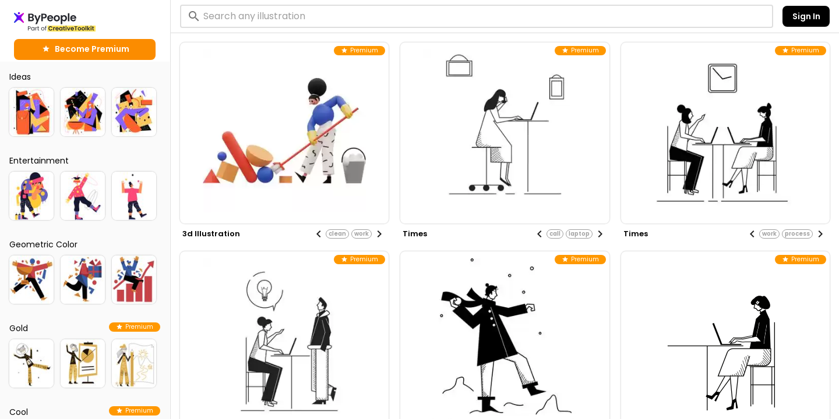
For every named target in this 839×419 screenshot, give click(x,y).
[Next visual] (379, 233)
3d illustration (211, 233)
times (415, 233)
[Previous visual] (319, 233)
